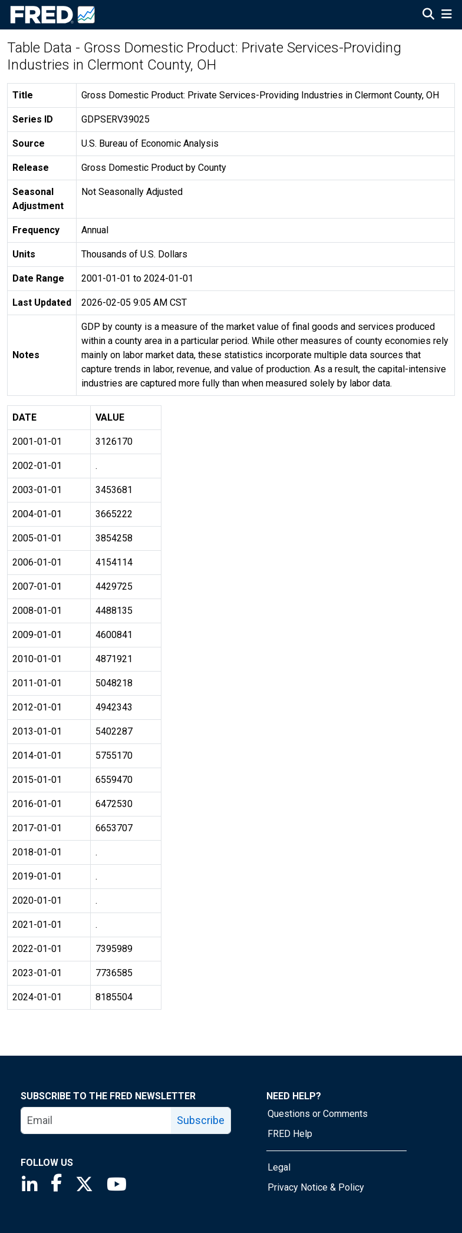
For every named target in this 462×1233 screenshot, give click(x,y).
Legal (279, 1167)
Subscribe (201, 1120)
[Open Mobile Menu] (446, 15)
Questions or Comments (318, 1113)
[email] (96, 1120)
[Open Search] (428, 15)
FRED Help (290, 1133)
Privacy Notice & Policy (316, 1187)
